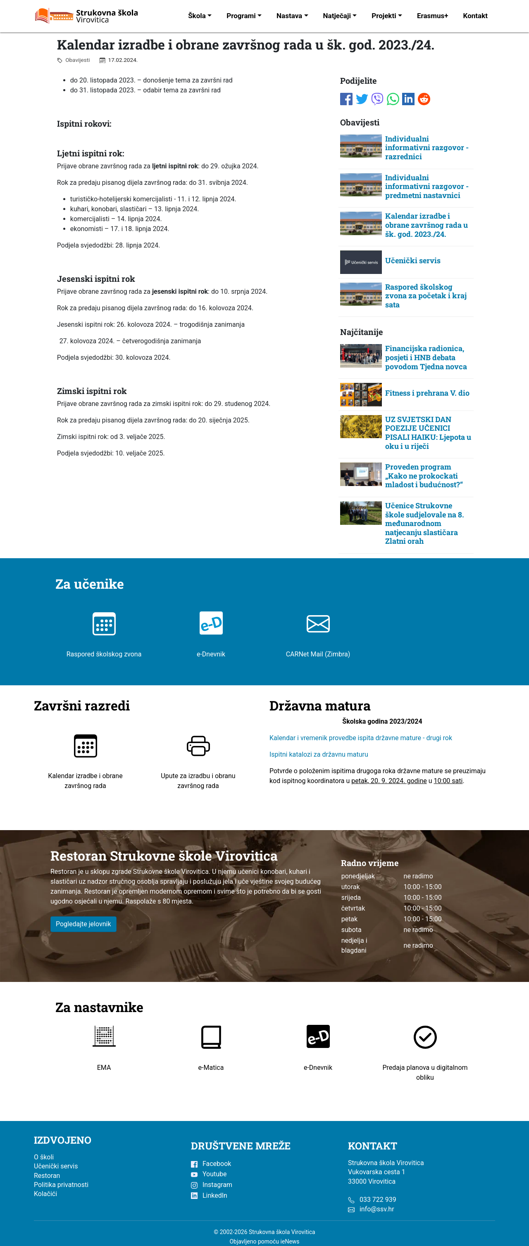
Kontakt (475, 16)
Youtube (208, 1174)
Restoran (47, 1176)
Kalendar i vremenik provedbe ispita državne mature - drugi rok (361, 738)
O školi (44, 1157)
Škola (197, 16)
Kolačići (45, 1194)
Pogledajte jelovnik (83, 924)
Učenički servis (56, 1166)
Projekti (384, 16)
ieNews (290, 1241)
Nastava (289, 16)
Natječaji (337, 16)
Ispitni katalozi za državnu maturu (318, 755)
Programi (241, 16)
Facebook (211, 1164)
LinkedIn (209, 1195)
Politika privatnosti (61, 1185)
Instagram (211, 1185)
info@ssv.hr (377, 1209)
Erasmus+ (432, 16)
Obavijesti (76, 60)
